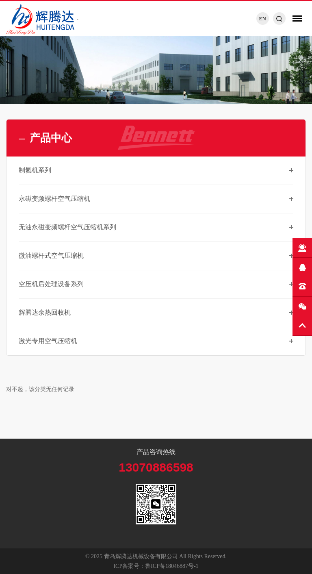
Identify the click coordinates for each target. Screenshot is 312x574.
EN (262, 18)
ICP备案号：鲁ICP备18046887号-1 (155, 566)
